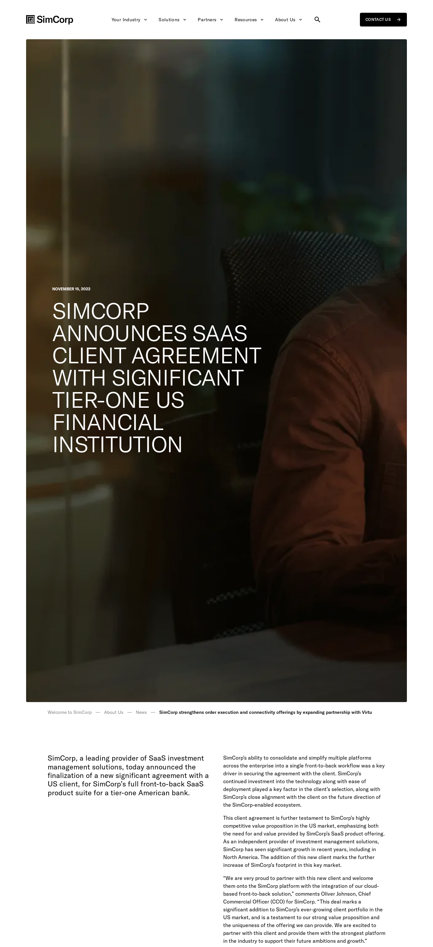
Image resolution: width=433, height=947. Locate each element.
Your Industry (130, 19)
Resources (250, 19)
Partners (211, 19)
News (141, 712)
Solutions (173, 19)
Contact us (383, 19)
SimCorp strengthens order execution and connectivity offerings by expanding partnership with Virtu (265, 712)
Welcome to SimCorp (70, 712)
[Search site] (317, 20)
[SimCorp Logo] (49, 20)
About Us (289, 19)
